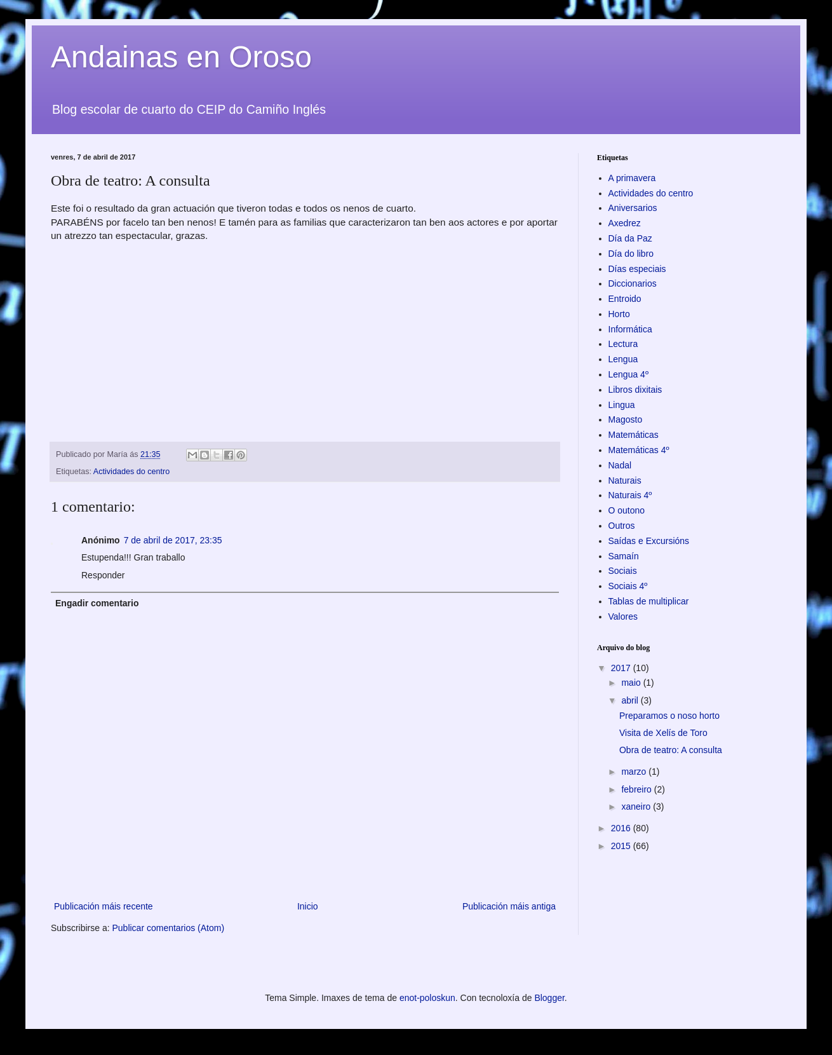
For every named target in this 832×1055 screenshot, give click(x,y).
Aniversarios (632, 208)
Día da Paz (630, 238)
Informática (630, 329)
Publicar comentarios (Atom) (168, 928)
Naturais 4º (630, 495)
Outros (621, 526)
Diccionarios (632, 283)
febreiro (637, 789)
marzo (634, 771)
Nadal (620, 465)
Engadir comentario (96, 603)
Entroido (624, 299)
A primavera (632, 178)
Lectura (623, 344)
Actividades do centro (131, 471)
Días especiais (637, 269)
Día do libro (631, 253)
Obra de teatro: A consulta (670, 750)
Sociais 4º (628, 586)
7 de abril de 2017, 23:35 (173, 540)
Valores (623, 616)
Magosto (625, 419)
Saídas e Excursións (649, 541)
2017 (622, 668)
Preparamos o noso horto (669, 716)
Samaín (623, 556)
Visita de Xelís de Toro (663, 733)
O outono (626, 510)
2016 (622, 828)
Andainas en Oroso (181, 57)
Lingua (621, 405)
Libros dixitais (635, 390)
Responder (103, 575)
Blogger (549, 998)
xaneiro (637, 806)
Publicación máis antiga (509, 906)
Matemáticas (633, 435)
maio (632, 682)
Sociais (622, 571)
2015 (622, 846)
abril (630, 700)
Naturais (624, 480)
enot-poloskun (427, 998)
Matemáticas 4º (638, 450)
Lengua (623, 359)
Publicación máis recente (103, 906)
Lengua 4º (628, 374)
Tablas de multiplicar (648, 601)
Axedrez (624, 223)
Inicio (307, 906)
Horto (619, 314)
